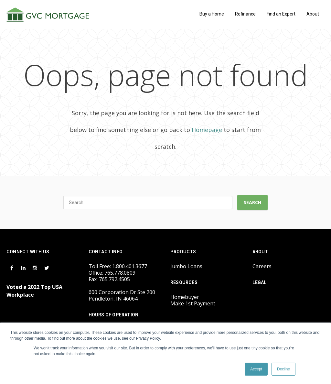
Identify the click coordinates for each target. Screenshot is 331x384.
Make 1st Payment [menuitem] (192, 303)
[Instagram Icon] (35, 267)
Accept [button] (256, 369)
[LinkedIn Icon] (24, 267)
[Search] (147, 202)
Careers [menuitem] (262, 266)
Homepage (207, 130)
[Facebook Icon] (12, 267)
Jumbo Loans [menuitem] (186, 266)
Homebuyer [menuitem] (184, 297)
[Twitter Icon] (46, 267)
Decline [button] (283, 369)
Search (252, 202)
